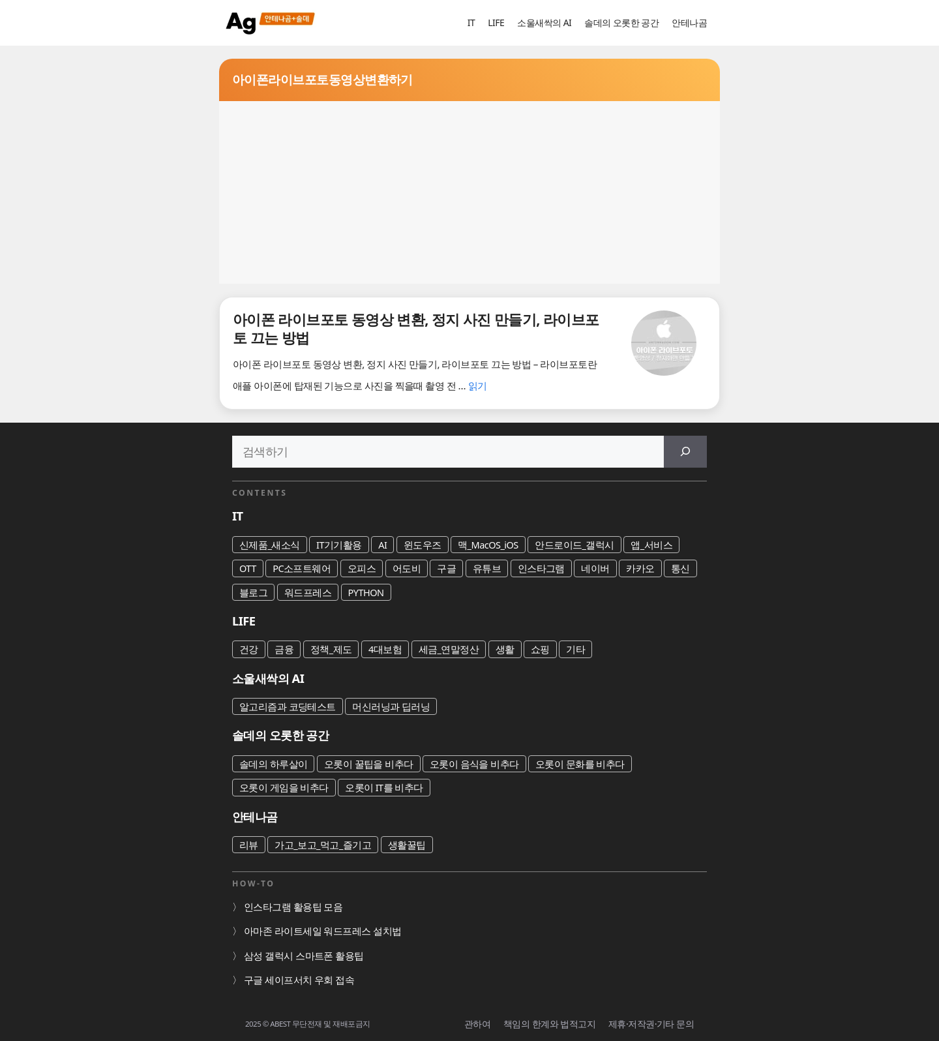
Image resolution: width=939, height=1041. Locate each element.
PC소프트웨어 (302, 568)
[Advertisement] (469, 192)
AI (382, 544)
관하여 (477, 1024)
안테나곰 (689, 22)
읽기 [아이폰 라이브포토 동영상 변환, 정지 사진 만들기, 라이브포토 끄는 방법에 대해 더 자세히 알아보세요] (477, 385)
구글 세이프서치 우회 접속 (299, 979)
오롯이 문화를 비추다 (580, 763)
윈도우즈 (422, 544)
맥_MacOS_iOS (488, 544)
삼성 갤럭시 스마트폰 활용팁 (304, 955)
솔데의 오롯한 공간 (621, 22)
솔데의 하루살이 (273, 763)
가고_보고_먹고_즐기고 (323, 844)
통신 (680, 568)
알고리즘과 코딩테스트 (287, 706)
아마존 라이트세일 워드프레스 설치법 (323, 930)
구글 (446, 568)
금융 (284, 649)
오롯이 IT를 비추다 (384, 787)
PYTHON (366, 592)
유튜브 (487, 568)
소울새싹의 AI (544, 22)
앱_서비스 (651, 544)
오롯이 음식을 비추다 (474, 763)
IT (471, 22)
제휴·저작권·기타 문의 (651, 1024)
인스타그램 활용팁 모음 (293, 906)
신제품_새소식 (269, 544)
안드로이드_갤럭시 (574, 544)
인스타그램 (541, 568)
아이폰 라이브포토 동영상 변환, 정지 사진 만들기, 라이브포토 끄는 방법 (416, 328)
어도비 (407, 568)
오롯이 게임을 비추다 (284, 787)
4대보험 (385, 649)
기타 (575, 649)
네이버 (595, 568)
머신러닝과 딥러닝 (391, 706)
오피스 (362, 568)
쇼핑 (540, 649)
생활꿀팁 (407, 844)
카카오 (640, 568)
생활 (505, 649)
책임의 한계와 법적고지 (549, 1024)
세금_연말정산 (449, 649)
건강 (248, 649)
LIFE (496, 22)
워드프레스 (307, 592)
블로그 (253, 592)
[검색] (685, 452)
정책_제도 (331, 649)
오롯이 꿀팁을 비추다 (368, 763)
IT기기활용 (339, 544)
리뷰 (248, 844)
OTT (247, 568)
